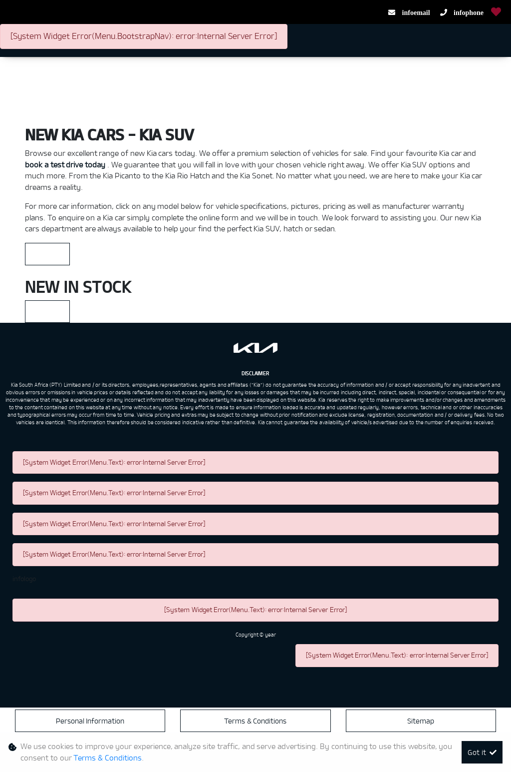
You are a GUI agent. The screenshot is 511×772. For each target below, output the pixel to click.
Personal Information (90, 721)
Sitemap (420, 721)
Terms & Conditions (255, 721)
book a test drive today (66, 164)
